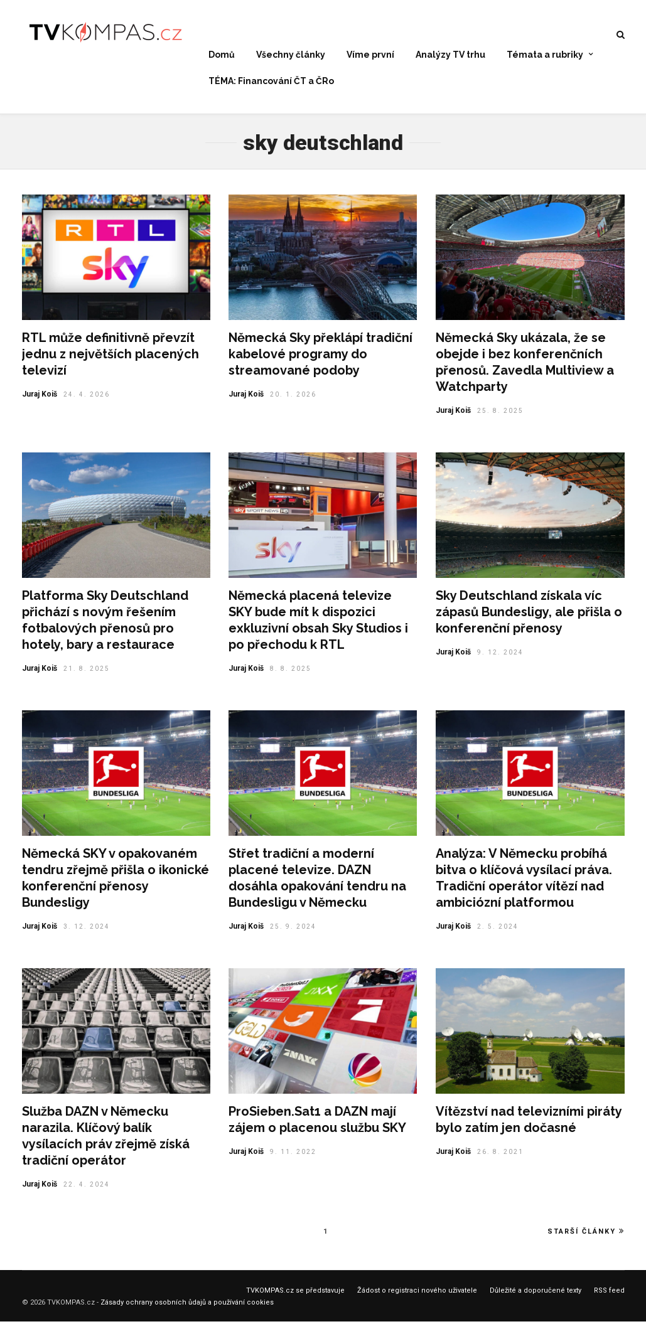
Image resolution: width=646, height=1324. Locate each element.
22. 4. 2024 (86, 1186)
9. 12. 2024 (500, 654)
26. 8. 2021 (500, 1154)
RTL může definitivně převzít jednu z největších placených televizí (110, 356)
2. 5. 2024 (498, 929)
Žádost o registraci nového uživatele (417, 1293)
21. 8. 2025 (86, 671)
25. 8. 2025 (500, 413)
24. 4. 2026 (86, 396)
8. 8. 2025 (290, 671)
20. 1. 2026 (293, 396)
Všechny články (290, 55)
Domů (221, 55)
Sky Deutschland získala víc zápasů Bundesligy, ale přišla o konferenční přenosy (529, 614)
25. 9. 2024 (293, 929)
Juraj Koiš (39, 396)
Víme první (370, 55)
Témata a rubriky (545, 55)
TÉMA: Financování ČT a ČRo (271, 81)
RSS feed (609, 1293)
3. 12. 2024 (86, 929)
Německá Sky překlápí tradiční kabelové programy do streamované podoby (320, 356)
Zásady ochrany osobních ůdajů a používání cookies (187, 1305)
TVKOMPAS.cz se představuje (295, 1293)
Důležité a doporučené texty (535, 1293)
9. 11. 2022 (293, 1154)
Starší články (586, 1233)
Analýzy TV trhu (450, 55)
